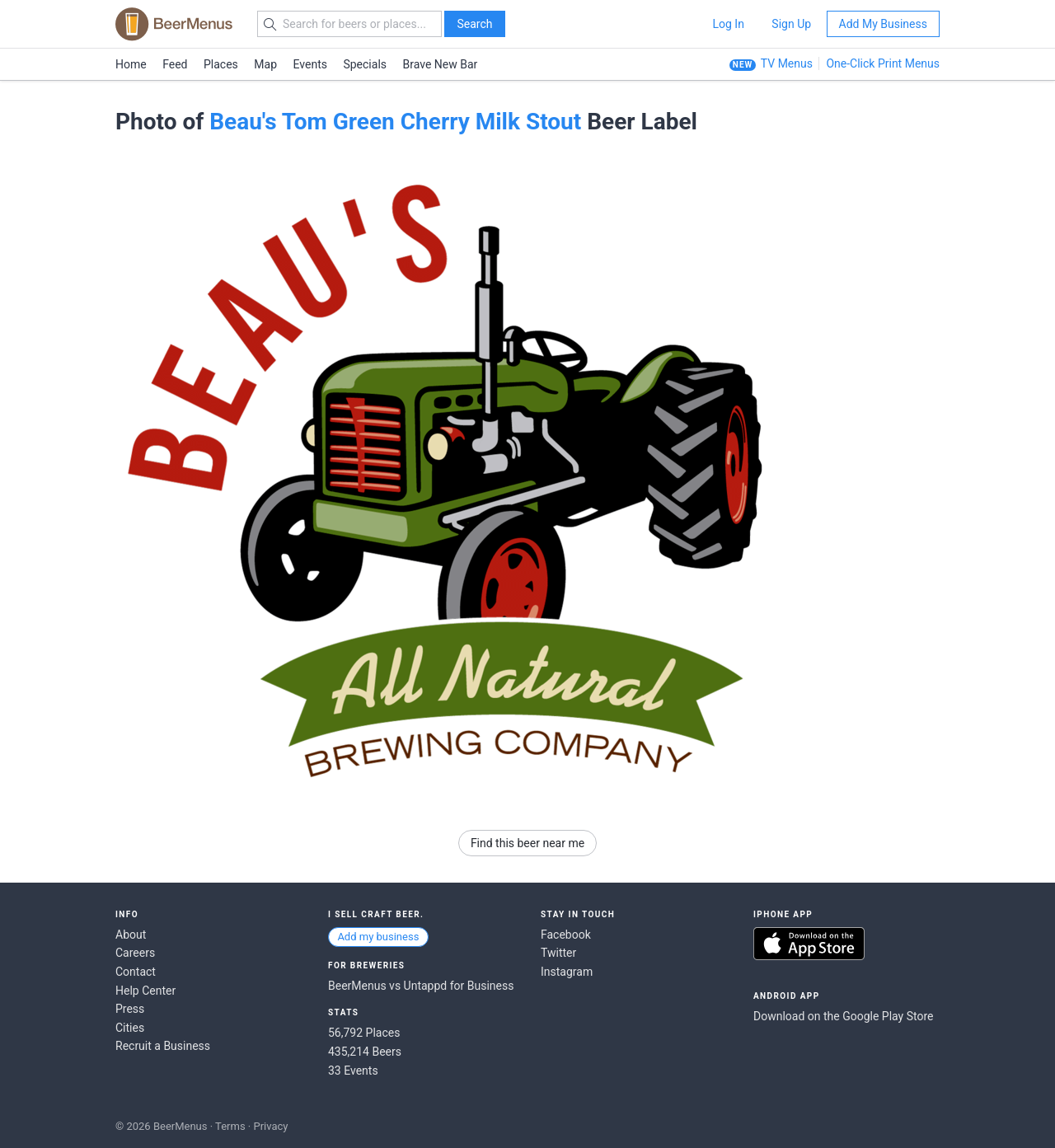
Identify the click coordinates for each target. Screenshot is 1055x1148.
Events (310, 64)
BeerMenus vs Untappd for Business (420, 985)
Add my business (378, 936)
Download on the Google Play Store (843, 1016)
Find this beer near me (527, 843)
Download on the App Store (809, 943)
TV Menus (787, 63)
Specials (365, 64)
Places (221, 64)
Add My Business (883, 23)
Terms (230, 1126)
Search (474, 23)
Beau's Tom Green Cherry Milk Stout (395, 121)
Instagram (567, 971)
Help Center (145, 990)
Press (129, 1008)
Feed (174, 64)
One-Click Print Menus (883, 63)
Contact (135, 971)
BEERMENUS (173, 24)
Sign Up (791, 23)
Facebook (566, 934)
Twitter (558, 952)
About (130, 934)
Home (131, 64)
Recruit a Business (162, 1045)
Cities (129, 1027)
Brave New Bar (440, 64)
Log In (727, 23)
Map (265, 64)
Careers (135, 952)
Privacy (270, 1126)
